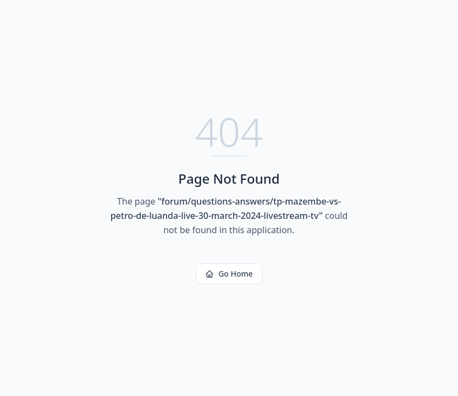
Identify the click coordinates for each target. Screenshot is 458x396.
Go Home (229, 273)
